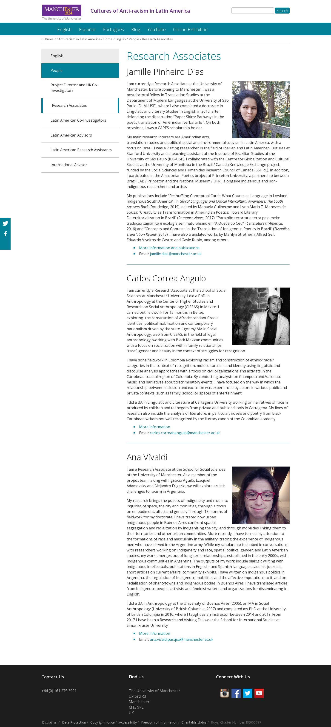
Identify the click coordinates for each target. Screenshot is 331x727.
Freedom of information (159, 722)
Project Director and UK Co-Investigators (74, 87)
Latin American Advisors (71, 135)
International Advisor (69, 164)
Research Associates (69, 105)
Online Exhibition (190, 29)
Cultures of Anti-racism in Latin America (45, 27)
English (64, 29)
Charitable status (194, 722)
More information (154, 426)
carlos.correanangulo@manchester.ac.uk (185, 432)
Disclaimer (50, 722)
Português (113, 29)
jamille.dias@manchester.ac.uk (176, 253)
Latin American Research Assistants (81, 149)
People (134, 39)
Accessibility (128, 722)
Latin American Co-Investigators (78, 120)
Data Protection (74, 722)
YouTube (156, 29)
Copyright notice (102, 722)
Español (87, 29)
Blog (135, 29)
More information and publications (169, 247)
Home (107, 39)
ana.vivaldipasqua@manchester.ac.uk (181, 639)
